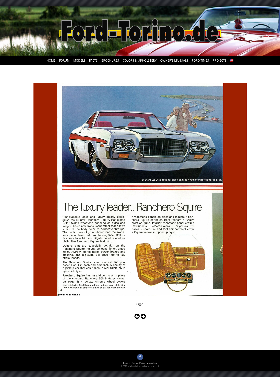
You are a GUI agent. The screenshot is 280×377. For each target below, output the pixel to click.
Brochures (110, 60)
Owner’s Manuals (174, 60)
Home (51, 60)
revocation (152, 363)
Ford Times (200, 60)
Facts (93, 60)
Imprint (126, 363)
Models (79, 60)
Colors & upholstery (140, 60)
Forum (64, 60)
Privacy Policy (138, 363)
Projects (219, 60)
